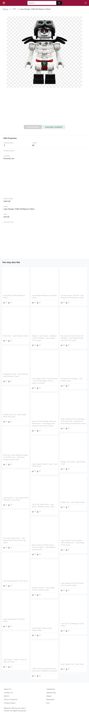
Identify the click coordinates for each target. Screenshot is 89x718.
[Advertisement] (44, 107)
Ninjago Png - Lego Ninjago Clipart (73, 502)
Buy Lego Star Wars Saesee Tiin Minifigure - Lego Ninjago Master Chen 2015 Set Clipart (72, 338)
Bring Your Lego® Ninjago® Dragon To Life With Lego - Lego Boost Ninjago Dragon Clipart (15, 457)
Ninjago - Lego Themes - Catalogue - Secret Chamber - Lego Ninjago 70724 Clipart (44, 338)
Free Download (33, 127)
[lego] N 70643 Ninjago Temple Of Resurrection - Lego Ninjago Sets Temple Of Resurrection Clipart (44, 423)
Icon (48, 703)
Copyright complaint (53, 127)
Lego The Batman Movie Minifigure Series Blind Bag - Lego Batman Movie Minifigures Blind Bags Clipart (73, 421)
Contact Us (8, 693)
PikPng (5, 9)
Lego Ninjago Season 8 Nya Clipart (15, 581)
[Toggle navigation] (85, 3)
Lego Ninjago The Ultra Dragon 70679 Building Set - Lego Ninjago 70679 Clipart (72, 543)
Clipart (48, 696)
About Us (7, 689)
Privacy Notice (9, 703)
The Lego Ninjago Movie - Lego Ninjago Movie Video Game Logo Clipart (14, 540)
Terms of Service (10, 699)
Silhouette (50, 699)
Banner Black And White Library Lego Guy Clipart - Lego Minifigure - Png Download (44, 547)
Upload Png (51, 693)
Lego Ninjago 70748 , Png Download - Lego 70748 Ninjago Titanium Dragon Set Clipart (44, 381)
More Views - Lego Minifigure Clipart (15, 336)
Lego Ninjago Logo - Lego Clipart (72, 664)
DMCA (6, 696)
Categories (50, 689)
